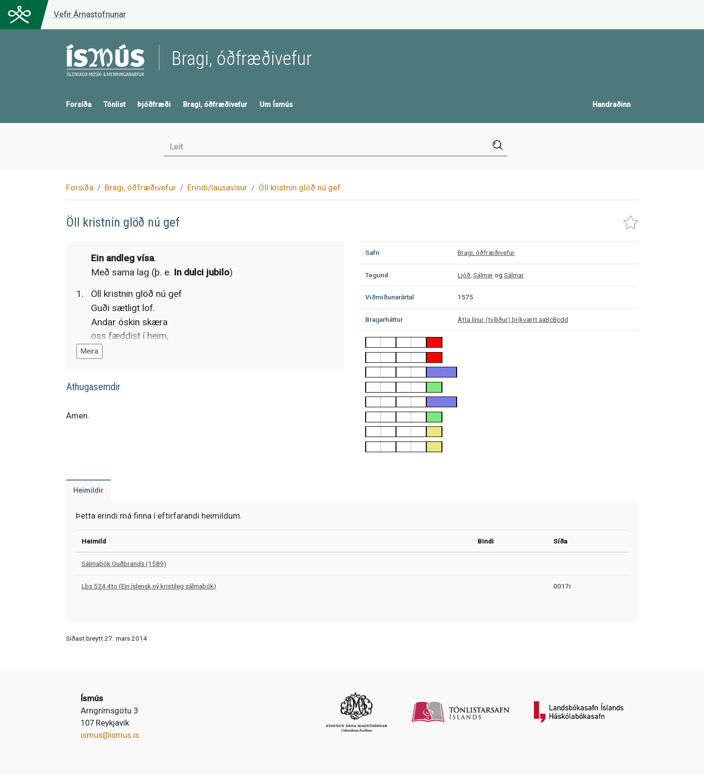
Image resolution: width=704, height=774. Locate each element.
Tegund (376, 275)
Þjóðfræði (154, 105)
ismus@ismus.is (110, 735)
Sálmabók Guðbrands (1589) (124, 563)
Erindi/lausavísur (217, 187)
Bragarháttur (384, 319)
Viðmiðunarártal (389, 297)
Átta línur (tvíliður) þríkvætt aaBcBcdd (513, 319)
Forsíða (78, 105)
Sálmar (483, 275)
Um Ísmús (276, 105)
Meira (89, 351)
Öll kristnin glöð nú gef (300, 187)
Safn (372, 252)
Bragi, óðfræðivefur (215, 105)
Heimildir (88, 490)
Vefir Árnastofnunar (90, 14)
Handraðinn (612, 105)
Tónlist (114, 105)
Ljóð (464, 275)
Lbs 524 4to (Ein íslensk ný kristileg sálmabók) (149, 586)
